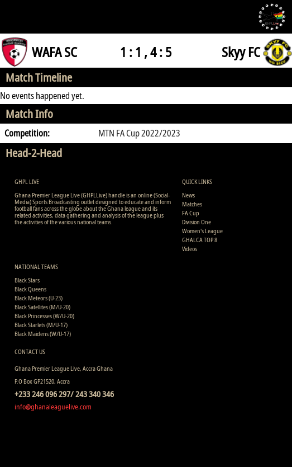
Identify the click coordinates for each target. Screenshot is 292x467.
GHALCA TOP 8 (199, 239)
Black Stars (27, 280)
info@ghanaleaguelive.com (53, 407)
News (188, 195)
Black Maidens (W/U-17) (43, 333)
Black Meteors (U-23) (39, 298)
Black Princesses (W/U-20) (44, 316)
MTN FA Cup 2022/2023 (139, 133)
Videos (189, 248)
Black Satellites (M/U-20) (42, 307)
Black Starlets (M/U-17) (41, 324)
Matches (192, 204)
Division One (196, 222)
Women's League (202, 231)
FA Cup (190, 213)
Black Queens (30, 289)
